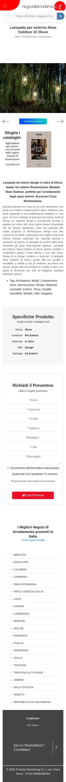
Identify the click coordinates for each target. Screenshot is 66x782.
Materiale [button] (17, 341)
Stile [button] (20, 347)
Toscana (18, 665)
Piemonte (19, 635)
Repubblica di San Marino (31, 701)
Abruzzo (18, 554)
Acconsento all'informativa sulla (34, 467)
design (29, 347)
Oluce (28, 329)
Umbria (17, 679)
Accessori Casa (29, 36)
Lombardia (20, 613)
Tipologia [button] (17, 353)
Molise (17, 628)
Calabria (19, 569)
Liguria (17, 606)
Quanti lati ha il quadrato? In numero (35, 474)
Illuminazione (45, 36)
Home (17, 36)
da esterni (31, 353)
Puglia (17, 643)
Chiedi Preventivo (33, 121)
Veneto (17, 694)
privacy (54, 467)
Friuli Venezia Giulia (27, 591)
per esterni (32, 335)
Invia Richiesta (33, 495)
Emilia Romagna (23, 584)
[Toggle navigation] (5, 5)
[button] (33, 110)
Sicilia (17, 657)
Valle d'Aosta (22, 687)
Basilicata (20, 561)
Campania (19, 576)
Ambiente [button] (17, 335)
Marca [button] (19, 329)
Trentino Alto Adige (27, 672)
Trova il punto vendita (33, 540)
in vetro (29, 341)
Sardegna (19, 650)
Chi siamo (33, 725)
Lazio (16, 598)
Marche (18, 620)
